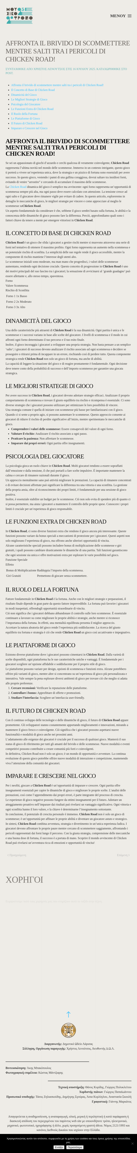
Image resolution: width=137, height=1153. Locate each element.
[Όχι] (132, 1143)
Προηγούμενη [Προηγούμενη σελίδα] (16, 855)
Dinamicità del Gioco (24, 94)
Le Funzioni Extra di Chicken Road (32, 109)
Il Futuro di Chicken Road (26, 123)
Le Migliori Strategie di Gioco (29, 99)
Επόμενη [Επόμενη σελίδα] (123, 855)
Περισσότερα (75, 1147)
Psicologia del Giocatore (25, 104)
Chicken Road (17, 186)
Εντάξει (59, 1147)
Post (9, 73)
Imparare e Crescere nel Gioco (29, 128)
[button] (120, 16)
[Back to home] (19, 16)
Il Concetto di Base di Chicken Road (33, 89)
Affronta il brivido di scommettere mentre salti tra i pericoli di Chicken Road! (57, 85)
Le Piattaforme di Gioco (25, 118)
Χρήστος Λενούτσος (49, 69)
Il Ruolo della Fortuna (24, 113)
